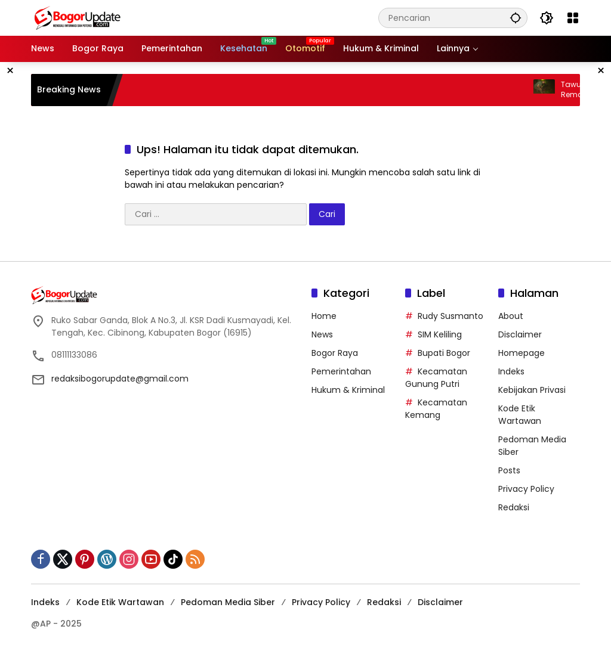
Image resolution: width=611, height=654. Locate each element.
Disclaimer (520, 334)
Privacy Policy (526, 489)
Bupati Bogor (444, 353)
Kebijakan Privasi (532, 390)
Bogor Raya (334, 353)
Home (324, 316)
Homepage (521, 353)
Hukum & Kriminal (348, 390)
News (322, 334)
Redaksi (513, 507)
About (510, 316)
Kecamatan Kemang (436, 408)
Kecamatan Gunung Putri (436, 377)
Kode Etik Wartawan (519, 414)
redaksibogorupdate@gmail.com (120, 379)
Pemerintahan (341, 371)
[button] (515, 17)
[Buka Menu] (573, 18)
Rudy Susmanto (450, 316)
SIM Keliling (440, 334)
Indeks (511, 371)
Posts (509, 470)
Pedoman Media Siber (228, 602)
